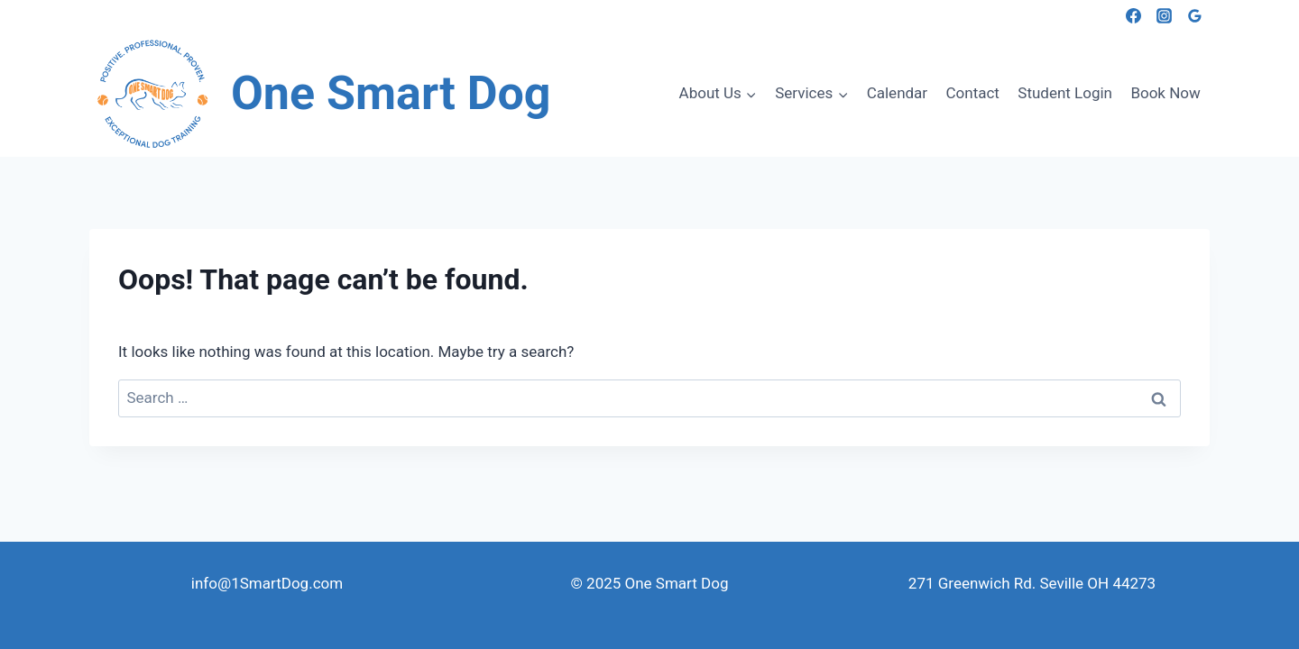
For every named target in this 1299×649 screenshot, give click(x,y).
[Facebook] (1133, 15)
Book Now (1165, 93)
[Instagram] (1163, 15)
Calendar (897, 93)
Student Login (1065, 93)
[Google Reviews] (1194, 15)
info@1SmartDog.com (267, 583)
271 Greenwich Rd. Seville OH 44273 (1032, 583)
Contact (973, 93)
